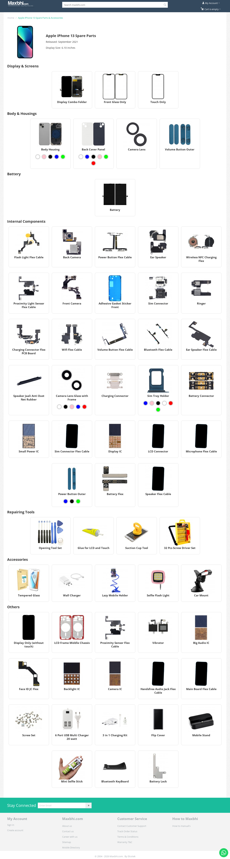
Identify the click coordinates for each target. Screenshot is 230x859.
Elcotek (131, 856)
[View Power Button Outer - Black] (72, 501)
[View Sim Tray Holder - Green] (158, 410)
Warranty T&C (124, 842)
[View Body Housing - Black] (50, 157)
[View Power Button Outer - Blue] (66, 501)
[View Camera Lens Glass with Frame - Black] (66, 407)
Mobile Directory (71, 847)
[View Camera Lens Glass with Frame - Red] (84, 407)
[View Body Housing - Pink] (44, 157)
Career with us (69, 836)
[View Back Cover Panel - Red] (93, 163)
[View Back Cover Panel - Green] (106, 157)
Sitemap (66, 842)
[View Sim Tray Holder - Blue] (146, 403)
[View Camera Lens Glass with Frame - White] (59, 407)
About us (67, 826)
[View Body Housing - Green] (63, 157)
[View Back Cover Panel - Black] (93, 157)
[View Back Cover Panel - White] (81, 157)
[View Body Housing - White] (38, 157)
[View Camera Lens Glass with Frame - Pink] (72, 407)
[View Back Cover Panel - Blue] (87, 157)
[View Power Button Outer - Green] (78, 501)
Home (11, 17)
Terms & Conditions (127, 836)
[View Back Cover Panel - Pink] (100, 157)
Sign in (10, 824)
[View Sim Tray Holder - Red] (171, 403)
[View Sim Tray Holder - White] (164, 403)
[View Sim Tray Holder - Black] (158, 403)
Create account (15, 830)
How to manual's (181, 826)
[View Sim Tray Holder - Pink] (152, 403)
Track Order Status (127, 831)
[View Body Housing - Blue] (57, 157)
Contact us (68, 831)
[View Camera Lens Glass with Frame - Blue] (78, 407)
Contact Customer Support (131, 826)
